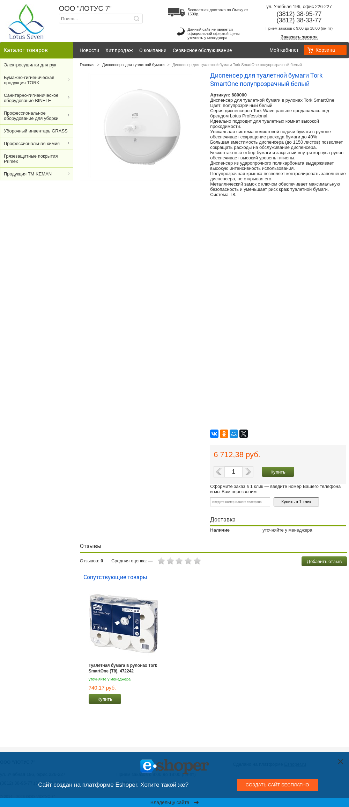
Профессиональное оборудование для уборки (31, 115)
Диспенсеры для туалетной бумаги (133, 65)
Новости (89, 50)
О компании (152, 50)
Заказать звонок (299, 36)
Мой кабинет (284, 49)
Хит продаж (119, 50)
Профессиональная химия (32, 143)
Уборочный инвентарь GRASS (36, 131)
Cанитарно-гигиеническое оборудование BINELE (31, 98)
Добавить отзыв (324, 561)
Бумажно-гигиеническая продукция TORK (29, 80)
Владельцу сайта (174, 802)
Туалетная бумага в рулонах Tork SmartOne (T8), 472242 (123, 668)
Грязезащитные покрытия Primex (31, 158)
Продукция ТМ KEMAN (28, 173)
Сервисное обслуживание (202, 50)
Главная (87, 65)
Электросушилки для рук (30, 64)
